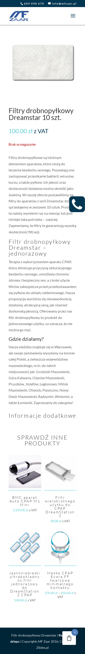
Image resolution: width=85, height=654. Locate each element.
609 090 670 (34, 3)
